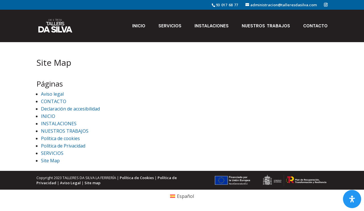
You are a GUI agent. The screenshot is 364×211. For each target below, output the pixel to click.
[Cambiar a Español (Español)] (182, 196)
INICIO (138, 26)
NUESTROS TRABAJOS (266, 26)
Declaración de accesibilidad (70, 109)
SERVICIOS (169, 26)
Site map (92, 182)
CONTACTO (315, 26)
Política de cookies (60, 138)
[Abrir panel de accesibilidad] (352, 199)
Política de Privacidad (63, 146)
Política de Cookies (137, 177)
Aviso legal (52, 94)
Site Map (50, 160)
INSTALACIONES (212, 26)
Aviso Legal (70, 182)
